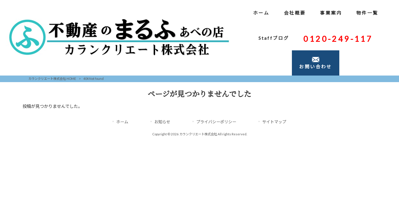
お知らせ (162, 121)
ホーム (122, 121)
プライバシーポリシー (216, 121)
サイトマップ (274, 121)
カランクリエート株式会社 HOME (52, 78)
